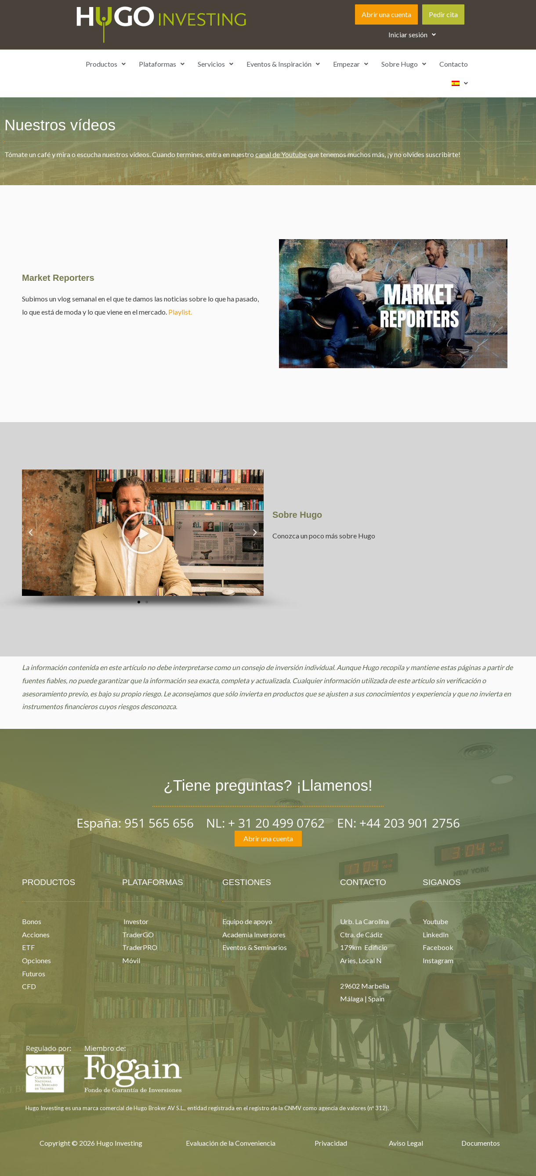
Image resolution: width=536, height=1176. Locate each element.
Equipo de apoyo (247, 921)
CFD (29, 986)
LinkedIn (436, 934)
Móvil (131, 960)
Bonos (31, 921)
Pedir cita (443, 14)
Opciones (36, 960)
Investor (135, 921)
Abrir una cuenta (386, 14)
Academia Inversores (254, 934)
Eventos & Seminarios (254, 947)
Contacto (453, 64)
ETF (28, 947)
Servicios (215, 64)
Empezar (350, 64)
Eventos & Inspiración (283, 64)
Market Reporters (58, 278)
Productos (106, 64)
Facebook (438, 947)
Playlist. (180, 312)
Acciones (36, 934)
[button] (412, 35)
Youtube (435, 921)
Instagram (438, 960)
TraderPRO (139, 947)
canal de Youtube (281, 154)
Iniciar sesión (412, 34)
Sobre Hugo (403, 64)
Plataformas (162, 64)
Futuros (33, 973)
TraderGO (138, 934)
